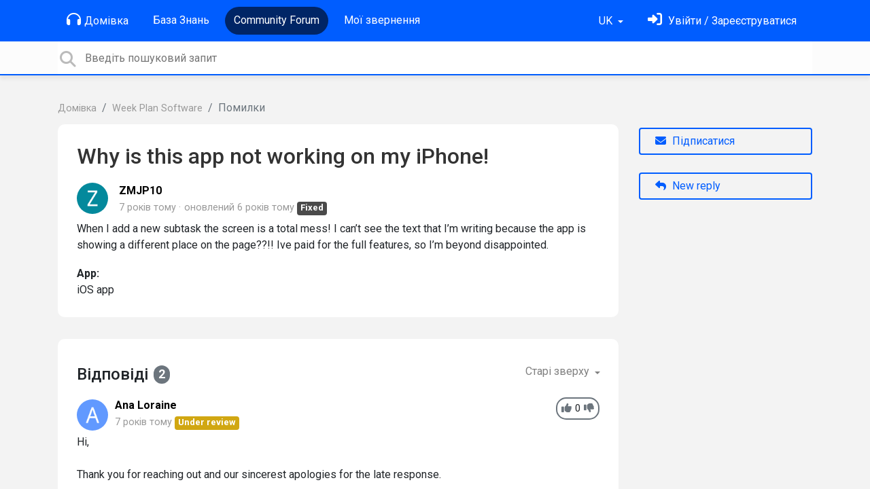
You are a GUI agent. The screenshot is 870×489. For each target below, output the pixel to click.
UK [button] (607, 20)
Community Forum (276, 20)
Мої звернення (382, 20)
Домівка (97, 19)
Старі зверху (558, 371)
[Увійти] (722, 21)
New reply (687, 185)
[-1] (589, 408)
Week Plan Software (157, 108)
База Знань (181, 20)
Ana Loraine (146, 405)
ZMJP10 (140, 190)
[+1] (566, 408)
